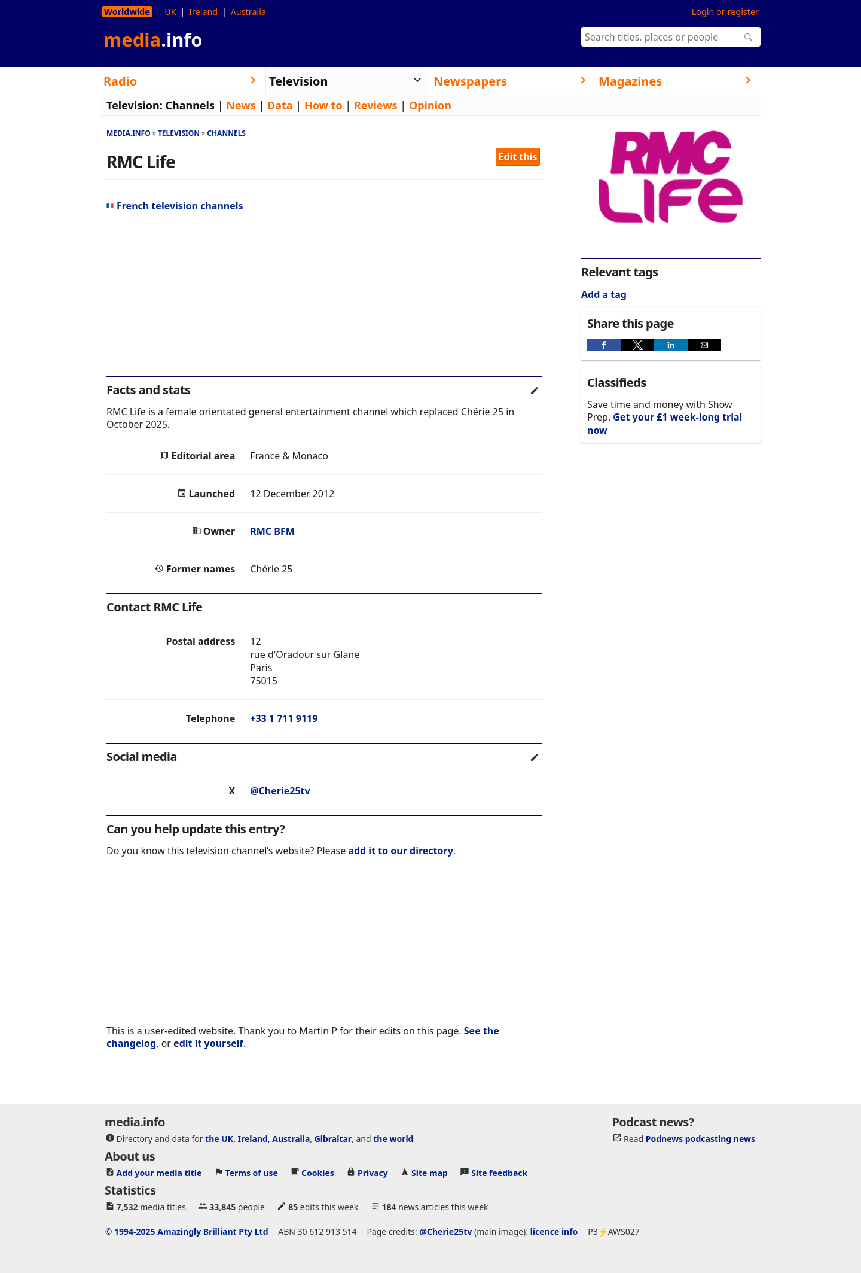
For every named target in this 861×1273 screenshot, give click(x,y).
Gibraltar (333, 1138)
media (153, 39)
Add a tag (604, 294)
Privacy (373, 1172)
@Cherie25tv (280, 790)
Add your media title (159, 1172)
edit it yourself (208, 1043)
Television (179, 133)
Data (280, 105)
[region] (324, 299)
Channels (190, 105)
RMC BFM (272, 531)
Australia (248, 11)
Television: (134, 105)
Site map (429, 1172)
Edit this (518, 156)
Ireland (203, 11)
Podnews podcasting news (700, 1138)
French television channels (174, 205)
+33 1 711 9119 (283, 718)
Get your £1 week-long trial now (664, 423)
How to (323, 105)
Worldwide (127, 11)
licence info (554, 1231)
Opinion (430, 105)
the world (393, 1138)
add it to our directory (400, 850)
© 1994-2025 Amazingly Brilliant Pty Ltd (186, 1231)
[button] (604, 345)
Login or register (725, 11)
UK (170, 11)
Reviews (376, 105)
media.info (128, 133)
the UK (219, 1138)
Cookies (317, 1172)
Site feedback (499, 1172)
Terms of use (251, 1172)
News (240, 105)
